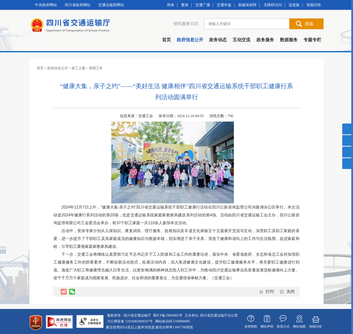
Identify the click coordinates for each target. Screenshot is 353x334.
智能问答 (313, 5)
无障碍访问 (273, 5)
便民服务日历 (185, 23)
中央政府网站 (46, 5)
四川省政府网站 (77, 5)
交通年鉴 (224, 5)
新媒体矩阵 (247, 5)
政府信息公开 (190, 39)
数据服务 (289, 39)
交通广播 (202, 5)
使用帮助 (250, 326)
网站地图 (299, 326)
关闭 (290, 291)
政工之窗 (78, 68)
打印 (270, 291)
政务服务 (265, 39)
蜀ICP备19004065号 (167, 315)
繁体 (185, 5)
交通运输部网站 (111, 5)
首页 (166, 39)
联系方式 (283, 326)
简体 (170, 5)
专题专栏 (312, 39)
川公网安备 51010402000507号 (130, 321)
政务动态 (218, 39)
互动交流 (241, 39)
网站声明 (267, 326)
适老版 (294, 5)
